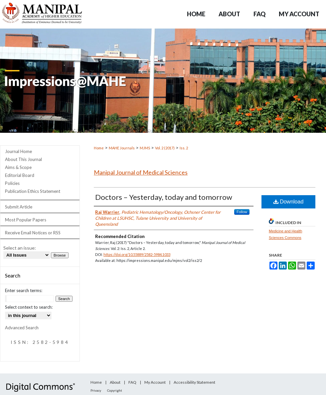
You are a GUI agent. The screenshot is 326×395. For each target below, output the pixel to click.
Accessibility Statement (194, 382)
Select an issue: (19, 248)
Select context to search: (29, 307)
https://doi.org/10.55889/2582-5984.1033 (136, 254)
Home (99, 148)
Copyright (114, 390)
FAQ (132, 382)
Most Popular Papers (25, 219)
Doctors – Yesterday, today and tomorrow (163, 197)
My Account (155, 382)
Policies (12, 183)
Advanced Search (22, 327)
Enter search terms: (23, 290)
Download (288, 201)
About (115, 382)
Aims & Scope (18, 167)
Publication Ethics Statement (32, 191)
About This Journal (23, 159)
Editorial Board (19, 175)
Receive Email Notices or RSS (33, 232)
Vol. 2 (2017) (165, 148)
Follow (242, 212)
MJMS (145, 148)
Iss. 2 (184, 148)
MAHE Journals (122, 148)
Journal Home (18, 151)
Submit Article (18, 206)
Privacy (95, 390)
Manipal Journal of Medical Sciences (141, 172)
